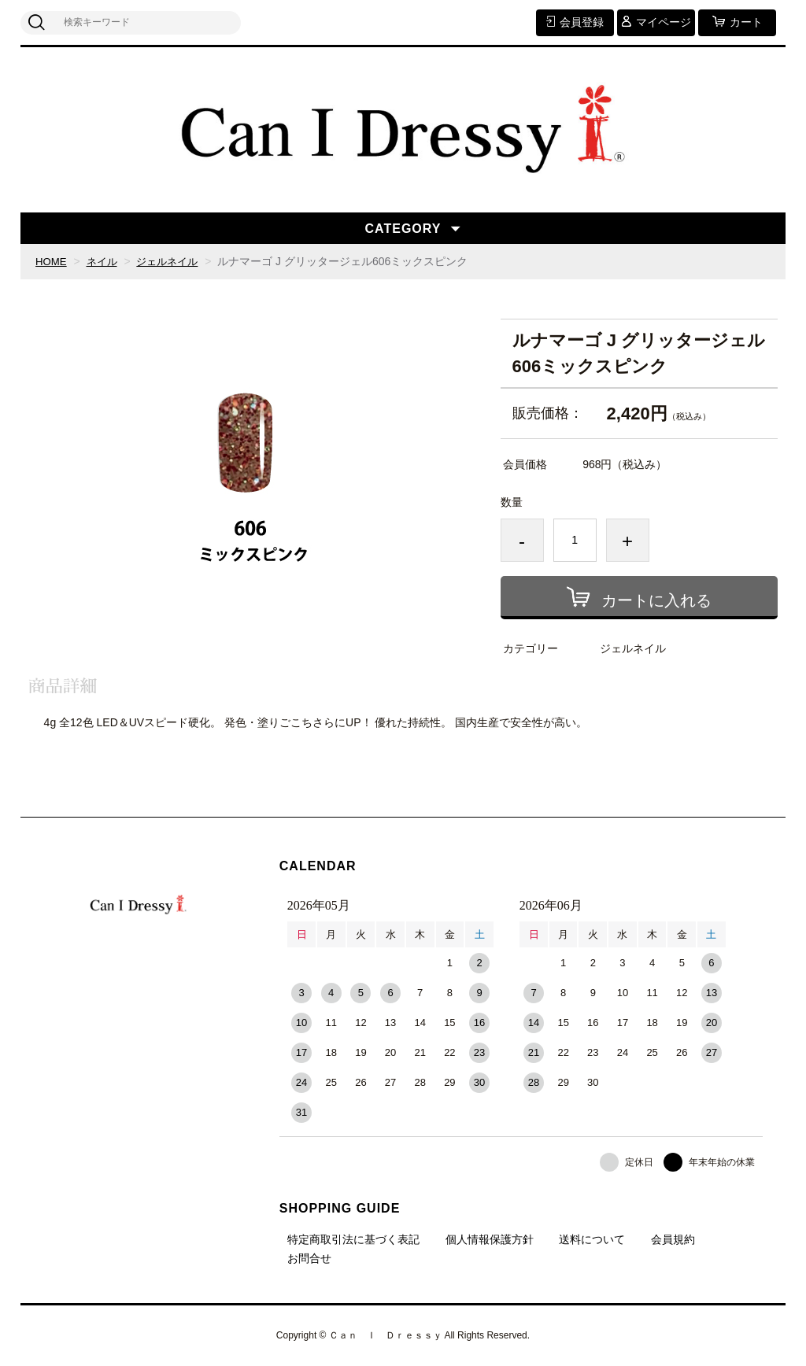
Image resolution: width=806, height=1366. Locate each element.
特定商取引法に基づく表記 (353, 1239)
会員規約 (673, 1239)
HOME (51, 261)
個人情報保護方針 (490, 1239)
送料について (592, 1239)
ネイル (104, 261)
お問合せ (309, 1258)
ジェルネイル (174, 261)
